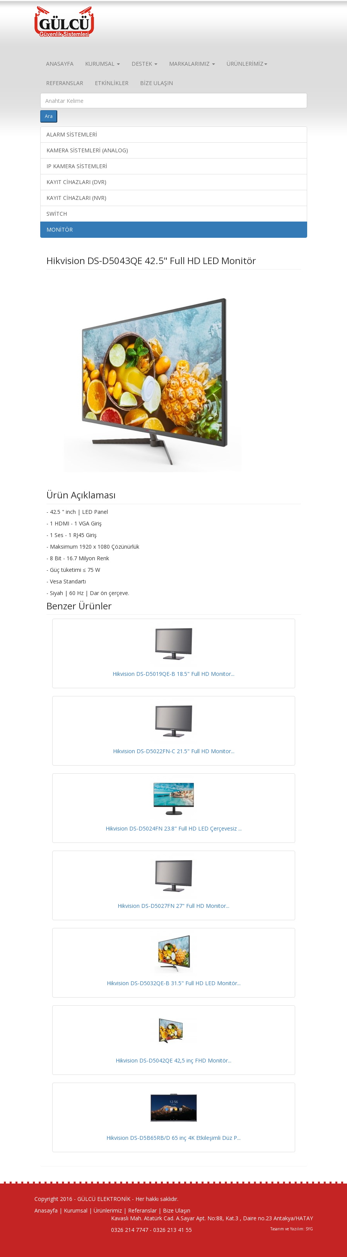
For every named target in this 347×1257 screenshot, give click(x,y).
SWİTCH (56, 213)
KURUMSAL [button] (102, 63)
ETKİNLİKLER (111, 83)
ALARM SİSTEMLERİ (71, 134)
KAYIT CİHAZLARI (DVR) (76, 182)
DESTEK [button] (144, 63)
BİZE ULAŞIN (156, 83)
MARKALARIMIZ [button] (192, 63)
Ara (49, 116)
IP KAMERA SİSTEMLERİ (76, 166)
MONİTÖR (59, 229)
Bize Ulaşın (176, 1210)
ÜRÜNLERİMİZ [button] (247, 63)
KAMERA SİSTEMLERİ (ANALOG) (87, 150)
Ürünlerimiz (108, 1210)
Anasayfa (46, 1210)
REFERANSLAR (64, 83)
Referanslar (142, 1210)
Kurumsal (75, 1210)
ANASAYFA (60, 63)
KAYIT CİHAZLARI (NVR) (76, 197)
